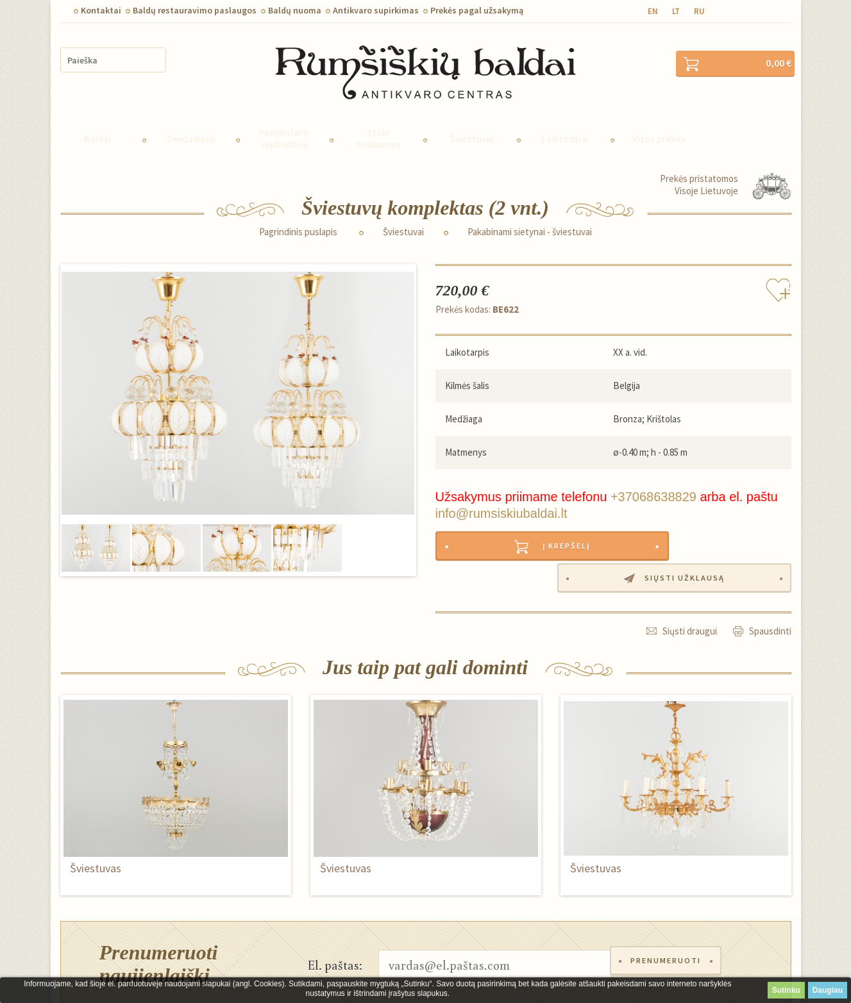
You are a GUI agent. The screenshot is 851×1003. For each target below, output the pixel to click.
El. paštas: (335, 917)
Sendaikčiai (191, 121)
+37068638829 (653, 479)
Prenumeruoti (668, 917)
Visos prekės (659, 121)
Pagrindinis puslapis (298, 214)
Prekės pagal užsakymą (476, 10)
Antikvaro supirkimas (376, 10)
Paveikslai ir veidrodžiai (284, 121)
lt (676, 11)
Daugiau (828, 990)
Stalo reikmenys (378, 121)
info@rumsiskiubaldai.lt (501, 496)
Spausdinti (770, 583)
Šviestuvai (472, 121)
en (653, 11)
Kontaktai (101, 10)
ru (699, 11)
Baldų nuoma (294, 10)
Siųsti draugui (689, 583)
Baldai (97, 121)
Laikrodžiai (565, 121)
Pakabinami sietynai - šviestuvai (530, 214)
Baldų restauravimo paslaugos (195, 10)
